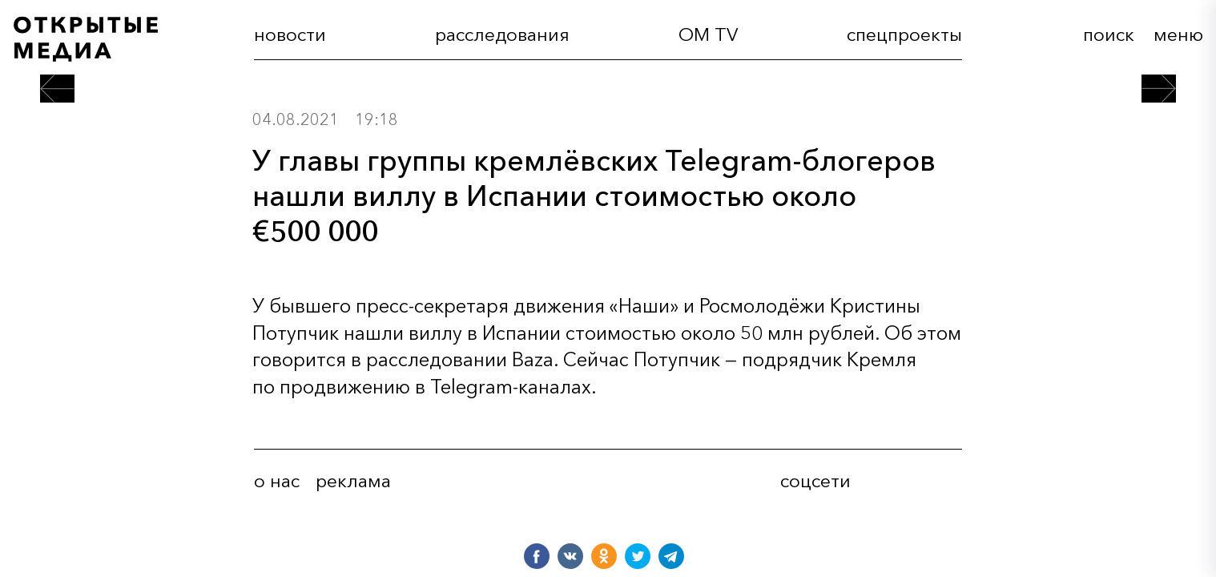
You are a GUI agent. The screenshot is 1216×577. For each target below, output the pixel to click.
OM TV (708, 34)
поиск (1108, 34)
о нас (277, 480)
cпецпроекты (904, 34)
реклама (353, 480)
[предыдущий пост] (57, 88)
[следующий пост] (1159, 88)
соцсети (815, 480)
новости (290, 34)
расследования (502, 34)
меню (1178, 34)
